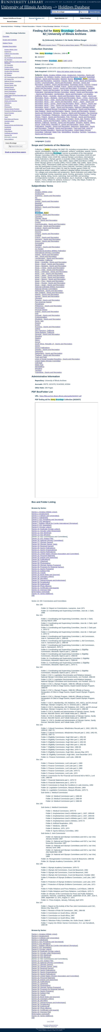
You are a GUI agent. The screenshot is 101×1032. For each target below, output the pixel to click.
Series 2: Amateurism (40, 514)
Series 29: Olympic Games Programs (46, 565)
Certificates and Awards (11, 133)
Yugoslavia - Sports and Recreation (48, 372)
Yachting (83, 132)
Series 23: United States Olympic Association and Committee (55, 554)
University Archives (7, 26)
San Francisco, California (76, 121)
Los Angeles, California (43, 260)
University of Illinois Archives (26, 7)
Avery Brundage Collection (52, 26)
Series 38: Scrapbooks (40, 582)
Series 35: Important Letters (42, 576)
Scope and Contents (10, 40)
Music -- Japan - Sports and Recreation (50, 275)
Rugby (93, 119)
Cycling (38, 83)
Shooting (79, 123)
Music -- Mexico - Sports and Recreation (50, 279)
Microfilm (7, 123)
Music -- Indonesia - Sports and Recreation (51, 272)
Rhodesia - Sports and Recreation (61, 119)
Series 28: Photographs (41, 563)
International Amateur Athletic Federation (50, 251)
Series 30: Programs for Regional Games (47, 567)
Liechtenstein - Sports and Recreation (68, 94)
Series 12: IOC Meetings (41, 533)
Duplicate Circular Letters (12, 69)
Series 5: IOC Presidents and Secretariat (47, 519)
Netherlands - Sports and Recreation (82, 109)
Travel (6, 117)
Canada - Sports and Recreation (47, 215)
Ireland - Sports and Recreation (82, 92)
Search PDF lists (95, 11)
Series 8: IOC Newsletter (41, 525)
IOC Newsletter (9, 65)
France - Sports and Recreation (73, 86)
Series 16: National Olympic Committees (47, 540)
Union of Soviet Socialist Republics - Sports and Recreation (63, 129)
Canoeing (56, 81)
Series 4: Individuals (39, 518)
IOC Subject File (9, 79)
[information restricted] (40, 592)
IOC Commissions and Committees (14, 77)
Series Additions (9, 139)
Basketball (90, 77)
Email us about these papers (15, 152)
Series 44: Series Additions (42, 594)
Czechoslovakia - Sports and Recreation (56, 83)
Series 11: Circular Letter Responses (46, 531)
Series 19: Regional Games (42, 546)
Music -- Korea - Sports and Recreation (59, 104)
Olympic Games (9, 83)
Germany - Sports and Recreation (47, 239)
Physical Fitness (41, 310)
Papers (52, 138)
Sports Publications (10, 93)
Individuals (7, 55)
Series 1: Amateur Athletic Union (44, 512)
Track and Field (79, 128)
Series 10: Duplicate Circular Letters (45, 529)
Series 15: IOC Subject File (42, 538)
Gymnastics (82, 88)
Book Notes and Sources (11, 119)
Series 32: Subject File (40, 571)
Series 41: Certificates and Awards (45, 588)
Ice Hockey (65, 90)
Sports (81, 124)
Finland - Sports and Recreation (47, 234)
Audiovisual (8, 129)
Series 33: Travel (38, 573)
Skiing (92, 123)
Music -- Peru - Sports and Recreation (58, 105)
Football (57, 86)
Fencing (87, 85)
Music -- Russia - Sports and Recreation (50, 283)
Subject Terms (7, 43)
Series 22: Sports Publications (43, 552)
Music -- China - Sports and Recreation (49, 268)
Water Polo (56, 132)
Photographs (8, 107)
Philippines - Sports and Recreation (64, 115)
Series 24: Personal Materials (43, 556)
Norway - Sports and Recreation (47, 296)
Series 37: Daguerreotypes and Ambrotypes (48, 580)
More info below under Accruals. (69, 71)
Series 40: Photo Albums (41, 586)
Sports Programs (9, 113)
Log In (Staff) (50, 1021)
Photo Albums (8, 131)
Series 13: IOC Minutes (41, 535)
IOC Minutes (8, 75)
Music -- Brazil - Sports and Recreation (49, 264)
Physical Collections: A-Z (36, 18)
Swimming (75, 126)
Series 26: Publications (40, 559)
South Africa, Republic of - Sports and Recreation (59, 124)
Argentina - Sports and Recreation (48, 196)
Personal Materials (10, 99)
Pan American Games (43, 302)
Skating (86, 123)
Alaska (45, 75)
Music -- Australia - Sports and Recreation (59, 96)
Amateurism (8, 51)
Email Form (54, 1026)
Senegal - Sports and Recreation (62, 123)
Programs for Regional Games (13, 111)
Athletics (50, 77)
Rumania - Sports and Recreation (47, 121)
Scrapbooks (8, 127)
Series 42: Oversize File (41, 590)
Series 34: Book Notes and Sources (45, 575)
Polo (68, 117)
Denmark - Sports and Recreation (47, 226)
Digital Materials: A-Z (61, 18)
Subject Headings (85, 18)
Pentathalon (46, 115)
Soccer (37, 124)
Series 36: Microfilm (39, 578)
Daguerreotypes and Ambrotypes (14, 125)
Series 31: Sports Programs (42, 569)
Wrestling (75, 132)
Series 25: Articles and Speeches (44, 557)
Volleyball (47, 132)
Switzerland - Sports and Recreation (48, 353)
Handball (91, 88)
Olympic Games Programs (12, 109)
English (48, 141)
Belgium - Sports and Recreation (47, 79)
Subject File (8, 115)
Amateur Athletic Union (11, 49)
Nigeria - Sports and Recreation (76, 111)
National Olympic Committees (13, 81)
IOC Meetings (8, 73)
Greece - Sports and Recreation (65, 88)
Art (45, 77)
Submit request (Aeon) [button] (47, 45)
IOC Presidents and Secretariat (13, 57)
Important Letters (9, 121)
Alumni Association (29, 26)
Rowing (87, 119)
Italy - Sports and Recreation (46, 256)
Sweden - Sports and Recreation (57, 126)
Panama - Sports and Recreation (73, 113)
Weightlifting (66, 132)
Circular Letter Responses (12, 71)
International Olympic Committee (56, 92)
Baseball (82, 77)
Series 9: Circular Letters (41, 527)
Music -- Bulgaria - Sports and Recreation (60, 98)
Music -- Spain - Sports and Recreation (59, 107)
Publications (8, 103)
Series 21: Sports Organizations (44, 550)
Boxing (70, 79)
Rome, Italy (79, 119)
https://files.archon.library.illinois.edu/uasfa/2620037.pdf (60, 396)
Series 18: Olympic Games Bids (44, 544)
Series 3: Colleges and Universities (45, 516)
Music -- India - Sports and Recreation (58, 100)
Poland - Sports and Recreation (53, 117)
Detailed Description (9, 46)
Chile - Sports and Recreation (85, 81)
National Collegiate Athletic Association (49, 287)
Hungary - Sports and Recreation (47, 90)
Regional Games (9, 87)
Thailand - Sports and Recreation (60, 128)
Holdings (18, 26)
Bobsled (64, 79)
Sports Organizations (10, 91)
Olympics (56, 113)
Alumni (39, 26)
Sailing (63, 121)
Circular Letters (9, 67)
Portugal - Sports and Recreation (83, 117)
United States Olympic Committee (48, 361)
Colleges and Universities (12, 53)
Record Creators (12, 21)
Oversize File (8, 135)
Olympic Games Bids (11, 85)
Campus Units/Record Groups (12, 18)
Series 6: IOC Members (41, 521)
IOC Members (8, 59)
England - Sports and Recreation (56, 85)
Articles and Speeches (11, 101)
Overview (6, 36)
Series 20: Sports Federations (43, 548)
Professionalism (41, 119)
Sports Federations (10, 89)
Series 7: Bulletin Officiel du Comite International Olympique (54, 523)
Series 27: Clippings (39, 561)
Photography (84, 115)
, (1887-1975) (60, 61)
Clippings (7, 105)
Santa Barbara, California (44, 332)
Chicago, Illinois (67, 81)
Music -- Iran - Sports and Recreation (58, 102)
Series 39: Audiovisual (40, 584)
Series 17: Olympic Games (42, 542)
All (33, 595)
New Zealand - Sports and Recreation (49, 111)
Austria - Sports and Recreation (66, 77)
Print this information (88, 45)
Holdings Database (74, 7)
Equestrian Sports (76, 85)
